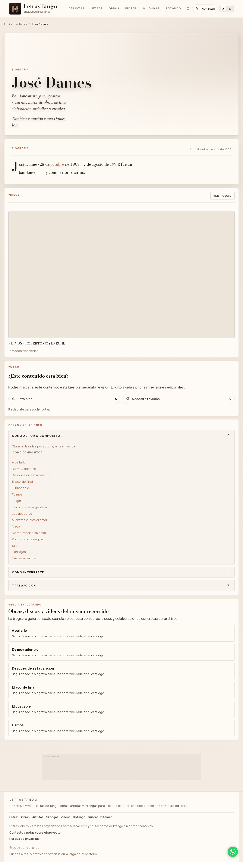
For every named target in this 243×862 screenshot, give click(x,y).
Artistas (77, 8)
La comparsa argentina (29, 507)
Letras (97, 8)
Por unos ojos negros (28, 539)
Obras (114, 8)
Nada (16, 526)
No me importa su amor (29, 533)
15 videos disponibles (23, 351)
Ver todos (222, 196)
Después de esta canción (31, 475)
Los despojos (22, 513)
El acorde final (22, 481)
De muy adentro (24, 468)
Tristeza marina (23, 558)
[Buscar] (188, 9)
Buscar (93, 817)
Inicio (8, 24)
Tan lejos (19, 552)
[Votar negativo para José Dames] (179, 399)
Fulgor (16, 500)
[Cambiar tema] (227, 9)
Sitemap (106, 817)
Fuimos (17, 494)
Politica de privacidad (24, 839)
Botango (173, 8)
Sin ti (15, 545)
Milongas (151, 8)
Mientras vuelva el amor (29, 520)
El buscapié (20, 488)
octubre (57, 165)
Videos (131, 8)
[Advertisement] (122, 768)
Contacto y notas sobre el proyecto (35, 832)
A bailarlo (19, 462)
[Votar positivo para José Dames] (64, 399)
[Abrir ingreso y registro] (205, 8)
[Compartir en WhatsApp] (233, 852)
